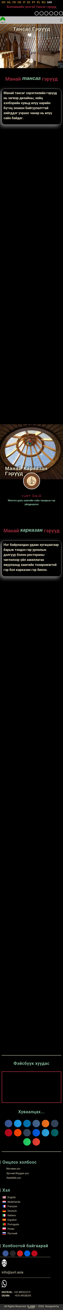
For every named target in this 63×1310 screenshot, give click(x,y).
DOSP (31, 1307)
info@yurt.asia (12, 1272)
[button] (61, 20)
